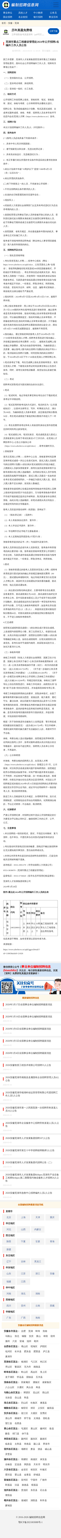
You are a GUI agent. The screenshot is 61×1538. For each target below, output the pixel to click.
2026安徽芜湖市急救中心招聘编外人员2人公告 (28, 1193)
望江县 (8, 1423)
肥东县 (27, 1351)
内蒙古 (37, 1229)
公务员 (53, 12)
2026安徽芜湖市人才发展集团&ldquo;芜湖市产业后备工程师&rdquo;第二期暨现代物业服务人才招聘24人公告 (32, 1177)
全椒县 (8, 1464)
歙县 (51, 1428)
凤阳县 (27, 1464)
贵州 (23, 1305)
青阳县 (8, 1495)
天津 (37, 1217)
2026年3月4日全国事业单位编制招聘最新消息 (28, 1053)
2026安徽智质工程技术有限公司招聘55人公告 (28, 1065)
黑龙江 (37, 1261)
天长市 (37, 1464)
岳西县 (18, 1423)
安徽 (10, 23)
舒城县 (37, 1474)
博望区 (26, 1392)
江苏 (23, 1273)
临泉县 (8, 1444)
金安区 (24, 1469)
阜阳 (45, 1336)
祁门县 (15, 1433)
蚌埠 (37, 1331)
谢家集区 (46, 1382)
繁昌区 (18, 1366)
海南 (37, 1317)
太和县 (18, 1444)
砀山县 (48, 1449)
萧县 (33, 1449)
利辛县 (43, 1500)
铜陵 (24, 1336)
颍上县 (37, 1444)
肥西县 (37, 1351)
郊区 (33, 1408)
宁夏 (23, 1241)
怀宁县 (27, 1418)
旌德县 (25, 1485)
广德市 (43, 1480)
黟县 (7, 1433)
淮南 (45, 1331)
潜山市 (8, 1418)
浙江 (37, 1273)
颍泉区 (43, 1438)
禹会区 (34, 1372)
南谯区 (34, 1459)
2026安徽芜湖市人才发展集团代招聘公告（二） (29, 1162)
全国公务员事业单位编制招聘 (56, 5)
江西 (23, 1281)
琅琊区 (24, 1459)
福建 (9, 1281)
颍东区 (34, 1438)
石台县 (43, 1490)
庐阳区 (43, 1346)
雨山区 (45, 1392)
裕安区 (34, 1469)
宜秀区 (43, 1413)
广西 (23, 1317)
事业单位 (7, 12)
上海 (23, 1217)
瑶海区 (34, 1346)
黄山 (38, 1336)
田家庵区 (25, 1382)
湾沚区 (8, 1366)
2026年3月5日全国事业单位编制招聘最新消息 (28, 1041)
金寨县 (27, 1474)
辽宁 (9, 1261)
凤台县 (29, 1387)
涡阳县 (34, 1500)
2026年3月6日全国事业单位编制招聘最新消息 (28, 1028)
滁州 (7, 1341)
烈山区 (24, 1402)
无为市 (27, 1366)
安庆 (31, 1336)
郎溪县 (8, 1485)
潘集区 (36, 1382)
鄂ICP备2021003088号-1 (30, 1522)
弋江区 (34, 1361)
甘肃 (37, 1241)
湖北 (23, 1293)
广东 (9, 1317)
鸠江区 (43, 1361)
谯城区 (24, 1500)
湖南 (37, 1293)
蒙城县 (8, 1505)
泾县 (17, 1485)
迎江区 (24, 1413)
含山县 (18, 1397)
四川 (9, 1305)
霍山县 (18, 1474)
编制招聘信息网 (37, 1517)
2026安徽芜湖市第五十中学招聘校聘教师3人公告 (29, 1150)
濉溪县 (43, 1402)
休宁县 (25, 1433)
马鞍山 (8, 1336)
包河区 (8, 1351)
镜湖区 (24, 1361)
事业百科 (53, 17)
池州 (29, 1341)
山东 (9, 1273)
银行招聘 (38, 17)
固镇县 (29, 1377)
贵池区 (24, 1490)
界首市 (46, 1444)
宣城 (22, 1341)
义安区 (41, 1408)
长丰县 (18, 1351)
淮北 (17, 1336)
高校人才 (22, 12)
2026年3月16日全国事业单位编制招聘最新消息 (28, 1016)
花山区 (36, 1392)
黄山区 (34, 1428)
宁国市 (34, 1480)
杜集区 (34, 1402)
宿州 (52, 1336)
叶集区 (43, 1469)
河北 (9, 1229)
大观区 (34, 1413)
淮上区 (43, 1372)
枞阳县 (50, 1408)
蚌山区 (24, 1372)
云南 (37, 1305)
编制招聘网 (20, 5)
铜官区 (24, 1408)
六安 (14, 1341)
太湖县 (37, 1418)
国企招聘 (7, 17)
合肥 (23, 1331)
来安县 (43, 1459)
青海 (52, 1241)
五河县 (39, 1377)
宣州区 (24, 1480)
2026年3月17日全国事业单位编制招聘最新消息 (28, 1004)
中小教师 (38, 12)
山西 (23, 1229)
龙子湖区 (9, 1377)
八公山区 (9, 1387)
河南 (9, 1293)
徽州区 (43, 1428)
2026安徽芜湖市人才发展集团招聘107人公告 (27, 1138)
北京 (9, 1217)
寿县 (38, 1387)
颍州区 (24, 1438)
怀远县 (20, 1377)
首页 (4, 23)
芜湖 (17, 23)
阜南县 (27, 1444)
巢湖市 (8, 1356)
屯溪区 (24, 1428)
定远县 (18, 1464)
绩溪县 (34, 1485)
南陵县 (37, 1366)
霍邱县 (8, 1474)
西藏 (52, 1305)
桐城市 (18, 1418)
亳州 (36, 1341)
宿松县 (46, 1418)
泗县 (40, 1449)
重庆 (52, 1217)
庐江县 (46, 1351)
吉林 (23, 1261)
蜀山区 (24, 1346)
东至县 (34, 1490)
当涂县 (8, 1397)
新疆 (9, 1249)
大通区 (20, 1387)
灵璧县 (8, 1454)
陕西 (9, 1241)
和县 (26, 1397)
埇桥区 (24, 1449)
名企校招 (22, 17)
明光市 (46, 1464)
